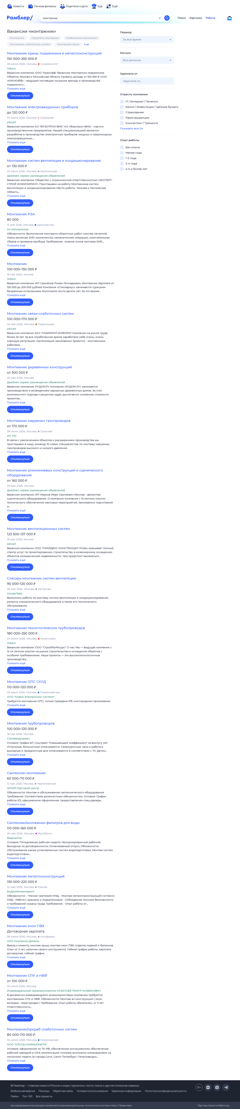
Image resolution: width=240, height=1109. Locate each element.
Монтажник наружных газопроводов (38, 421)
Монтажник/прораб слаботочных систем (42, 1029)
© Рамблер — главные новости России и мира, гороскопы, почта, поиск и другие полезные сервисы (75, 1085)
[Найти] (167, 18)
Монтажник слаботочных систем (30, 44)
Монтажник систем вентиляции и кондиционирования (54, 161)
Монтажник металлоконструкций (35, 876)
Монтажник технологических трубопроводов (46, 628)
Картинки (196, 18)
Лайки (15, 1096)
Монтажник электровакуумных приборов (42, 107)
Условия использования (92, 1091)
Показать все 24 (131, 128)
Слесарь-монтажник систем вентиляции (41, 578)
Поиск (182, 18)
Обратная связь (63, 1091)
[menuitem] (15, 6)
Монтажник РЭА (21, 214)
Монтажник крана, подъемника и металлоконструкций (54, 53)
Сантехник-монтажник (26, 773)
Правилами (125, 1105)
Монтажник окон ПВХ (25, 926)
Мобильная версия (23, 1091)
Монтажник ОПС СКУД (26, 682)
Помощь (44, 1091)
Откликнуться (20, 95)
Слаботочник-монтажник (81, 37)
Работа (210, 18)
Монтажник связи (68, 44)
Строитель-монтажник (45, 37)
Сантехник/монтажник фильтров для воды (43, 823)
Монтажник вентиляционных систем (38, 529)
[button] (61, 81)
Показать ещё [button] (16, 88)
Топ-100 (27, 1096)
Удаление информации (126, 1091)
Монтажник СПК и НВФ (27, 976)
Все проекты (44, 1096)
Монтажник (17, 37)
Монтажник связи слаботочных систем (40, 314)
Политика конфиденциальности (166, 1091)
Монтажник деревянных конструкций (39, 367)
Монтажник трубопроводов (31, 723)
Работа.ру (224, 1105)
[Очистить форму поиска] (159, 18)
